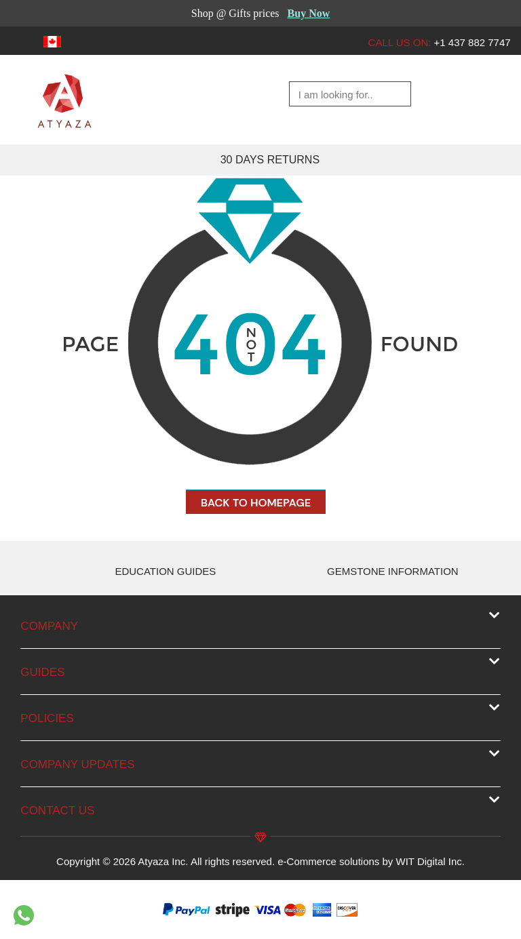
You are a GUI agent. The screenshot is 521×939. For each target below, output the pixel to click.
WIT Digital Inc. (430, 861)
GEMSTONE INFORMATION (393, 571)
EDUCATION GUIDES (165, 571)
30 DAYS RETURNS (270, 159)
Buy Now (309, 13)
